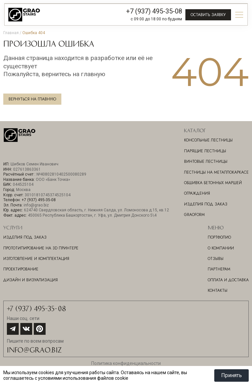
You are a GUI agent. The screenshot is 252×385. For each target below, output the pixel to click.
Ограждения (197, 193)
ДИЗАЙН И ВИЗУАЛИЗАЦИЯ (30, 280)
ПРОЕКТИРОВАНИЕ (20, 269)
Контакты (217, 290)
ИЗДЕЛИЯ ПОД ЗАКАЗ (25, 237)
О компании (221, 248)
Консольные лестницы (208, 140)
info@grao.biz (34, 349)
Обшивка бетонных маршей (213, 183)
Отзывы (215, 259)
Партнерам (219, 269)
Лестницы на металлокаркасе (216, 172)
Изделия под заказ (205, 204)
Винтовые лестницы (205, 161)
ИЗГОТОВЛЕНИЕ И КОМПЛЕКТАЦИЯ (36, 259)
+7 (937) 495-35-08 (154, 11)
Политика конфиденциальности (126, 363)
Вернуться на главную (32, 99)
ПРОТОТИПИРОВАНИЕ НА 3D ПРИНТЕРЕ (40, 248)
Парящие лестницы (205, 151)
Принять (231, 375)
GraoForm (194, 215)
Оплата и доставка (228, 280)
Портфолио (219, 237)
